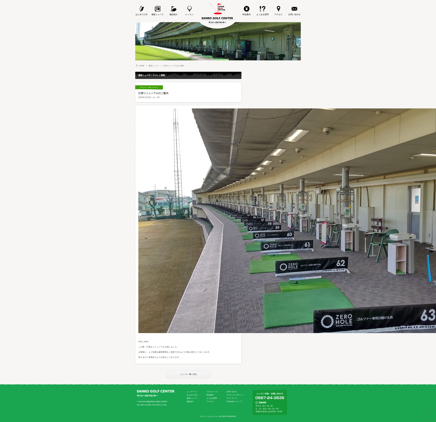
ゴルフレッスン (213, 392)
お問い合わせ (294, 8)
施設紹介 (173, 8)
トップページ (192, 392)
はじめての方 (142, 8)
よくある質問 (262, 8)
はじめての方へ (193, 395)
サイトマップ (231, 398)
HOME (141, 66)
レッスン (189, 8)
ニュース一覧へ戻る (188, 374)
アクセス (278, 8)
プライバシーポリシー (235, 395)
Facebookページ (232, 401)
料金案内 (247, 8)
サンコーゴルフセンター (217, 14)
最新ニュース (157, 8)
